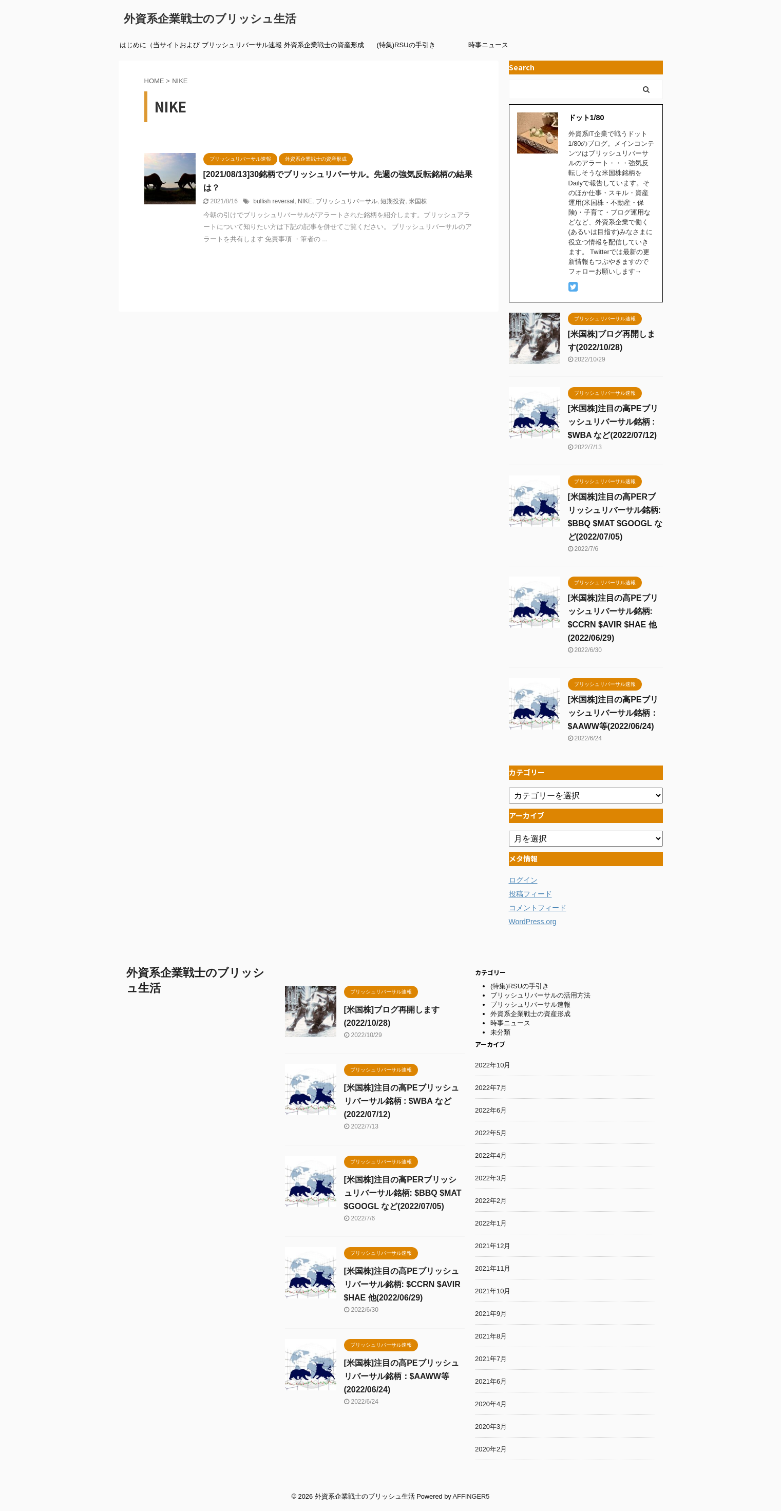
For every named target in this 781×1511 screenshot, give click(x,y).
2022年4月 (491, 1155)
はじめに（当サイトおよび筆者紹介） (160, 48)
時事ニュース (488, 45)
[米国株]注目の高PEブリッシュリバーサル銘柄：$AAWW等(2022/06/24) (613, 713)
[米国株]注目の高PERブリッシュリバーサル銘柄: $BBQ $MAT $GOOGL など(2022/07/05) (403, 1193)
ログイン (523, 880)
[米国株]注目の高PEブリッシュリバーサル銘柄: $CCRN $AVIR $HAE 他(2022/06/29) (402, 1284)
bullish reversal (273, 201)
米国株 (418, 201)
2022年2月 (491, 1200)
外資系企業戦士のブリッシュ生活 (210, 18)
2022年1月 (491, 1223)
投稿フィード (530, 894)
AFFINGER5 (471, 1496)
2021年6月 (491, 1381)
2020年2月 (491, 1449)
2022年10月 (492, 1065)
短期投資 (392, 201)
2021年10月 (492, 1291)
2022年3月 (491, 1178)
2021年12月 (492, 1246)
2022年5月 (491, 1133)
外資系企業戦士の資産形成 (324, 45)
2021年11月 (492, 1268)
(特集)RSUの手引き (405, 45)
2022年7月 (491, 1088)
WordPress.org (533, 921)
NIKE (305, 201)
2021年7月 (491, 1359)
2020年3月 (491, 1426)
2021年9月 (491, 1313)
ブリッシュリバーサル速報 (242, 45)
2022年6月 (491, 1110)
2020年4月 (491, 1404)
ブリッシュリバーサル (346, 201)
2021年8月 (491, 1336)
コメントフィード (537, 908)
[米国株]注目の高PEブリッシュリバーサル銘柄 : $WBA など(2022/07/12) (613, 421)
